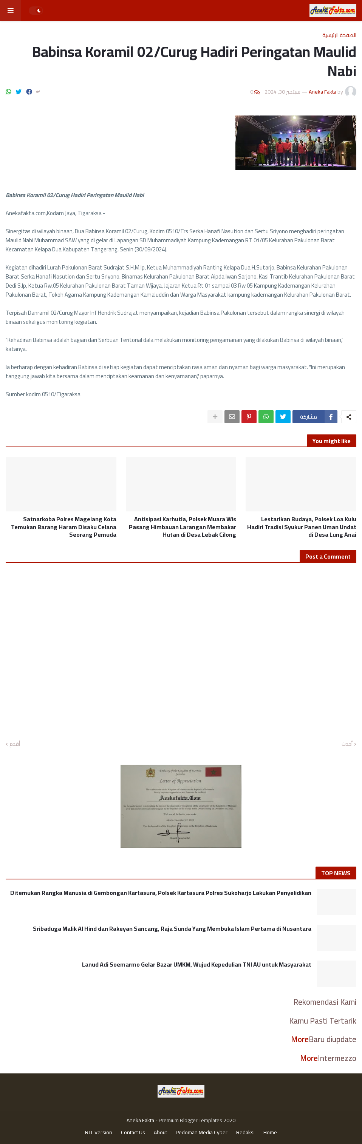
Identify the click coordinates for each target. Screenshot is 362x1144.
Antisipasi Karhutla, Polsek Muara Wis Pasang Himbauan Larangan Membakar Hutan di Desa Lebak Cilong (182, 527)
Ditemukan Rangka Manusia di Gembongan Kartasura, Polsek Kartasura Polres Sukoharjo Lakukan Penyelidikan (159, 893)
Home (270, 1132)
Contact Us (133, 1132)
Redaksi (245, 1132)
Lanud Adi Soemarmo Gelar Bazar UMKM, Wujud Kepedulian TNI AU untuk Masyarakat (196, 964)
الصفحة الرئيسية (339, 35)
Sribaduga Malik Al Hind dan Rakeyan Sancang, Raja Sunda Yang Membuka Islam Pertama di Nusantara (172, 929)
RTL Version (98, 1132)
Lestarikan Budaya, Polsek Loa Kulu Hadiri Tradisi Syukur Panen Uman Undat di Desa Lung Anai (301, 527)
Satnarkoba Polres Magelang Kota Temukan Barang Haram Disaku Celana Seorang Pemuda (63, 527)
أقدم (14, 744)
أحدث (347, 744)
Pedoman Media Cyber (201, 1132)
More (300, 1039)
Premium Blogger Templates (190, 1120)
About (160, 1132)
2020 (229, 1120)
